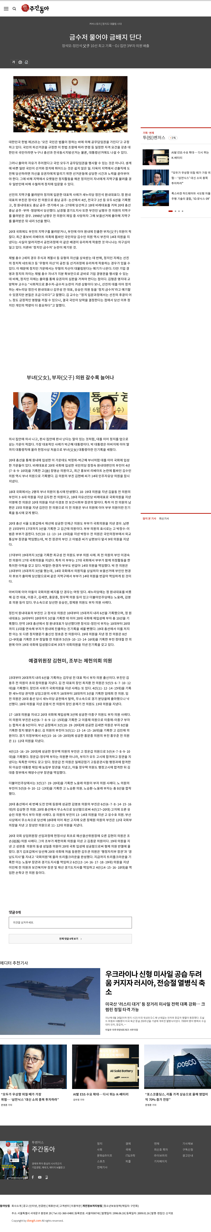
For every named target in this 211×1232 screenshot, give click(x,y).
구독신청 (188, 1149)
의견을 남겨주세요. (23, 922)
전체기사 (102, 1167)
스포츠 (101, 1161)
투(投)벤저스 (154, 137)
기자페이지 (160, 1161)
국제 (128, 1149)
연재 (156, 1143)
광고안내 (188, 1155)
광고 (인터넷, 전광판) (35, 1206)
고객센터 (64, 1206)
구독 (173, 138)
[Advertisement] (61, 335)
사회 (99, 1149)
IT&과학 (130, 1155)
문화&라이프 (104, 1155)
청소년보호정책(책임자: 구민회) (121, 1206)
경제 (128, 1143)
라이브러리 (160, 1155)
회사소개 (16, 1206)
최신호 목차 (161, 1149)
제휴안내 (53, 1206)
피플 (128, 1161)
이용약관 (76, 1206)
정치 (99, 1143)
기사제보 (188, 1143)
